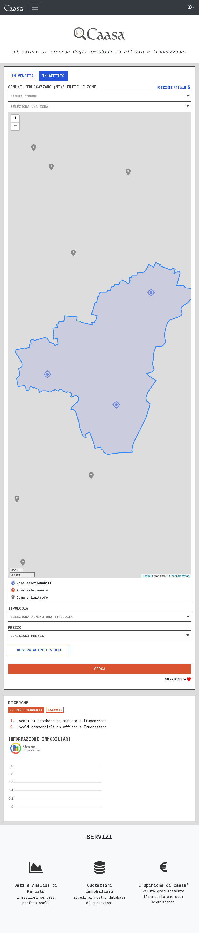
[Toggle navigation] (35, 7)
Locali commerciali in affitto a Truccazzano (62, 726)
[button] (191, 7)
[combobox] (99, 96)
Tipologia (18, 608)
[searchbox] (99, 616)
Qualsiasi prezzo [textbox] (27, 635)
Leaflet (147, 575)
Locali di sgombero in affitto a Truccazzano (61, 720)
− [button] (15, 126)
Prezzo (15, 627)
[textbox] (99, 96)
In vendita (22, 75)
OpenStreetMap (179, 575)
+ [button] (15, 119)
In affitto (53, 75)
